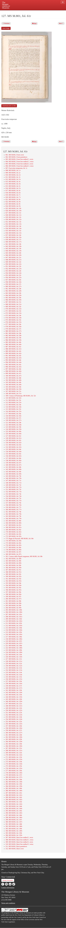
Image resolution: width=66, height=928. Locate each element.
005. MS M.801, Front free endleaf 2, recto (19, 164)
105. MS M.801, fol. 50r (13, 387)
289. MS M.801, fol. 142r (14, 797)
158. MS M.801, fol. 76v (13, 505)
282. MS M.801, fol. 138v (14, 782)
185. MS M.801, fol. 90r (13, 565)
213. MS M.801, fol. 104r (14, 628)
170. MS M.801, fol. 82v (13, 532)
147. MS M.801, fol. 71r (13, 480)
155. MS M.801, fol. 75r (13, 498)
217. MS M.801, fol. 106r (14, 637)
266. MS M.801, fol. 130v (14, 746)
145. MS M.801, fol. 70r (13, 476)
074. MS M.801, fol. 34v (13, 318)
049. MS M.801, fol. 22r (13, 262)
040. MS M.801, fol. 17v (13, 242)
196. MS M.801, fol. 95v (13, 590)
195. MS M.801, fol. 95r (13, 587)
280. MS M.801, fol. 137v (14, 777)
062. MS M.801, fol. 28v (13, 291)
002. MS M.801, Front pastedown (16, 157)
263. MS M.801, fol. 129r (14, 739)
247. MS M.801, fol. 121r (14, 704)
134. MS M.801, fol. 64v (13, 451)
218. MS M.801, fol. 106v (14, 639)
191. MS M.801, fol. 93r (13, 579)
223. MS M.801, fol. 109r (14, 650)
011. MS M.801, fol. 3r (13, 177)
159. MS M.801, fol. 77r (13, 507)
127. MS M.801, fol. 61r (13, 436)
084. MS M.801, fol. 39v (13, 340)
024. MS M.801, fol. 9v (13, 206)
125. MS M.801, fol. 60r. (14, 431)
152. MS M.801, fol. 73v (13, 492)
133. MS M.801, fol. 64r (13, 449)
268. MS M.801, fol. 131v (14, 750)
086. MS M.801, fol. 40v (13, 344)
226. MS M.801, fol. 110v (14, 657)
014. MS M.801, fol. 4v (13, 184)
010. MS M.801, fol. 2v (13, 175)
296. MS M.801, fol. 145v (14, 813)
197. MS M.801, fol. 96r (13, 592)
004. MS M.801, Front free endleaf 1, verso (19, 161)
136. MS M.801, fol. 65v (13, 456)
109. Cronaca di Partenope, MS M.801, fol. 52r (21, 396)
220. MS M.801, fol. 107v (14, 643)
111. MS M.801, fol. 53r (13, 400)
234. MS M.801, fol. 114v (14, 675)
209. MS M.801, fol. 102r (14, 619)
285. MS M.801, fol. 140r (14, 788)
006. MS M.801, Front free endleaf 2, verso (19, 166)
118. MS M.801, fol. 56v (13, 416)
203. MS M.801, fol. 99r (13, 605)
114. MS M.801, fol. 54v (13, 407)
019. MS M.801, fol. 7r (13, 195)
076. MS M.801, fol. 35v (13, 322)
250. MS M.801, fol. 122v (14, 710)
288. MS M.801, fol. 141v (14, 795)
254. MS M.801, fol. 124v (14, 719)
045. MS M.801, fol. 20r (13, 253)
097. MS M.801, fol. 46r (13, 369)
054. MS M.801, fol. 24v (13, 273)
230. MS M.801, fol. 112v (14, 666)
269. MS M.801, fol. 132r (14, 753)
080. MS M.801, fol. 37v (13, 331)
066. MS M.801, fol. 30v (13, 300)
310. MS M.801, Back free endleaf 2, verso (19, 844)
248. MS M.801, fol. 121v (14, 706)
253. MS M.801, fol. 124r (14, 717)
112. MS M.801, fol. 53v (13, 402)
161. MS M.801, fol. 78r (13, 512)
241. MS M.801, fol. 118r (14, 690)
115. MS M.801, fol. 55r (13, 409)
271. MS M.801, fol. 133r (14, 757)
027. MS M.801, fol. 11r (13, 213)
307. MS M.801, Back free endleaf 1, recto (19, 837)
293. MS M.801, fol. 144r (14, 806)
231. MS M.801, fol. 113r (14, 668)
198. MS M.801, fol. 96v (13, 594)
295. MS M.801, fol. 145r (14, 811)
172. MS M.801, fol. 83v (13, 536)
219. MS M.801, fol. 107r (14, 641)
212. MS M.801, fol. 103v (14, 625)
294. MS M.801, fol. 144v (14, 808)
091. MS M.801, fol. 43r (13, 356)
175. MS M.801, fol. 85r (13, 543)
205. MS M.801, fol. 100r (14, 610)
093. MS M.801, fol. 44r (13, 360)
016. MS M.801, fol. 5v (13, 188)
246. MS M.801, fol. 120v (14, 701)
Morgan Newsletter (7, 880)
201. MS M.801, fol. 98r (13, 601)
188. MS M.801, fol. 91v (13, 572)
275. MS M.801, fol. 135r (14, 766)
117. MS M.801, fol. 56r (13, 414)
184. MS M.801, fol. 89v (13, 563)
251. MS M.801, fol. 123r (14, 712)
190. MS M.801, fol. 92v (13, 576)
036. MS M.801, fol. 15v (13, 233)
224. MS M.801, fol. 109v (14, 652)
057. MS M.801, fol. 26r (13, 280)
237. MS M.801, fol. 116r (14, 681)
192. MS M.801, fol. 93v (13, 581)
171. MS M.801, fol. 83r (13, 534)
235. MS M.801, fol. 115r (14, 677)
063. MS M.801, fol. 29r (13, 293)
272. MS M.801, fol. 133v (14, 759)
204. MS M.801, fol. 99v (13, 608)
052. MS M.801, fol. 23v (13, 269)
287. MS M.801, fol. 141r (14, 793)
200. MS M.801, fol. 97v (13, 599)
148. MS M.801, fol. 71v (13, 483)
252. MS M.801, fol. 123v (14, 715)
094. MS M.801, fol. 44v (13, 362)
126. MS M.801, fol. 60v (13, 434)
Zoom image (5, 28)
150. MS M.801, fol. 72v (13, 487)
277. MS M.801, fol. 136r (14, 770)
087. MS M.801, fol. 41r (13, 347)
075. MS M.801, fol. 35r (13, 320)
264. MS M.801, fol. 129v (14, 741)
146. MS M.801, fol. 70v (13, 478)
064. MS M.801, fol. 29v (13, 295)
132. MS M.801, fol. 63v (13, 447)
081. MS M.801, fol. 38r (13, 333)
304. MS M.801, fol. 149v (14, 831)
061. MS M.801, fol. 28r (13, 289)
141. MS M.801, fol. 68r (13, 467)
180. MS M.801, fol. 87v (13, 554)
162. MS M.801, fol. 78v (13, 514)
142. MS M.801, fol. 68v (13, 469)
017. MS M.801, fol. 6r (13, 190)
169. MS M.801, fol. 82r (13, 530)
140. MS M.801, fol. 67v (13, 465)
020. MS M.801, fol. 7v (13, 197)
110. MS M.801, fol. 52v (13, 398)
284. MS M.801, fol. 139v (14, 786)
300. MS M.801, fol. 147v (14, 822)
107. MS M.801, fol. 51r (13, 391)
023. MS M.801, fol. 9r (13, 204)
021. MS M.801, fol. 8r (13, 199)
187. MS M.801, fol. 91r (13, 570)
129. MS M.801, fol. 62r (13, 440)
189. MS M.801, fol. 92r (13, 574)
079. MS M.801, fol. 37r (13, 329)
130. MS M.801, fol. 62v (13, 442)
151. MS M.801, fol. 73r (13, 489)
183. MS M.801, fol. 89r (13, 561)
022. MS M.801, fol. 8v (13, 202)
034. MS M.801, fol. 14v (13, 228)
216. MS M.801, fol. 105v (14, 634)
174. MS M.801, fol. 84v (13, 541)
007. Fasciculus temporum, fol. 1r (16, 168)
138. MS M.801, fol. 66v (13, 460)
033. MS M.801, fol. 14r (13, 226)
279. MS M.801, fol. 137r (14, 775)
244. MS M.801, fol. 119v (14, 697)
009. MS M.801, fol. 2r (13, 173)
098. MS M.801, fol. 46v (13, 371)
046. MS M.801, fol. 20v (13, 255)
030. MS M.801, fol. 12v (13, 219)
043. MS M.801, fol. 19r (13, 248)
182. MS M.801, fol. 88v (13, 559)
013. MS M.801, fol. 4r (13, 181)
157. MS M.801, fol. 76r (13, 503)
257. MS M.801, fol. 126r (14, 726)
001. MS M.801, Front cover (15, 155)
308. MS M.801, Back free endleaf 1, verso (19, 840)
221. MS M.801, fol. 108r (14, 646)
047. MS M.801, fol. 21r (13, 257)
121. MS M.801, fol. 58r (13, 422)
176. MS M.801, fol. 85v (13, 545)
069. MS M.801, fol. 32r (13, 306)
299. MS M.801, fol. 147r (14, 820)
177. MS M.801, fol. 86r (13, 547)
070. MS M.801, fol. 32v (13, 309)
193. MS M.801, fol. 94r (13, 583)
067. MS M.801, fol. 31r (13, 302)
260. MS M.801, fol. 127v (14, 733)
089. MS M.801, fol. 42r (13, 351)
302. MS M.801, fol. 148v (14, 826)
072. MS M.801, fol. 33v (13, 313)
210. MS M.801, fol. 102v (14, 621)
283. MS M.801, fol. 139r (14, 784)
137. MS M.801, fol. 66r (13, 458)
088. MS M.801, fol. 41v (13, 349)
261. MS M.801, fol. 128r (14, 735)
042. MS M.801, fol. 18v (13, 246)
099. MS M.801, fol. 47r (13, 373)
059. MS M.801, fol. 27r (13, 284)
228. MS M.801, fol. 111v (14, 661)
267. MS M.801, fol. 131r (14, 748)
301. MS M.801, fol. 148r (14, 824)
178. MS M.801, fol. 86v (13, 550)
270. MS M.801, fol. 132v (14, 755)
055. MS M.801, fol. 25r (13, 275)
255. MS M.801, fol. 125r (14, 721)
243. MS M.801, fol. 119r (14, 695)
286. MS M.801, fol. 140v (14, 791)
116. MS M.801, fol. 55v (13, 411)
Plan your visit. (11, 12)
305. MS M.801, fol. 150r (14, 833)
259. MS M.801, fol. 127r (14, 730)
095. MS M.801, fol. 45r (13, 364)
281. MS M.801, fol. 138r (14, 779)
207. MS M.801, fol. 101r (14, 614)
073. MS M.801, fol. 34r (13, 315)
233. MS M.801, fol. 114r (14, 672)
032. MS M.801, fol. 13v (13, 224)
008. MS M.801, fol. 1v (13, 170)
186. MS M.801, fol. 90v (13, 567)
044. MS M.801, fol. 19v (13, 251)
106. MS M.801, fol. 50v (13, 389)
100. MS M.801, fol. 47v (13, 376)
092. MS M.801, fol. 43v (13, 358)
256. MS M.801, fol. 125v (14, 724)
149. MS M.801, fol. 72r (13, 485)
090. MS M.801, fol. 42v (13, 353)
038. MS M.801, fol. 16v (13, 237)
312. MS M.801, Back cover (15, 849)
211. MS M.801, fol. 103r (14, 623)
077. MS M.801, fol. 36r (13, 324)
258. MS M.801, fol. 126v (14, 728)
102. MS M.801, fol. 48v (13, 380)
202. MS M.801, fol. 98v (13, 603)
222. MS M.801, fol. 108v (14, 648)
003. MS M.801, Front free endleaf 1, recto (19, 159)
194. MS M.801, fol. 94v (13, 585)
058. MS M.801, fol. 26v (13, 282)
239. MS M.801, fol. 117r (14, 686)
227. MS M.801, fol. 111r (14, 659)
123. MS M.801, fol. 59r (13, 427)
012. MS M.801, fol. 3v (13, 179)
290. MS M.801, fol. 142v (14, 799)
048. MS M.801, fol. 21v (13, 260)
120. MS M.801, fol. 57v (13, 420)
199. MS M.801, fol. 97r (13, 596)
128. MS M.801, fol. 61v (13, 438)
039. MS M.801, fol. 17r (13, 239)
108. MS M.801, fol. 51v (13, 393)
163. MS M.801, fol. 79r (13, 516)
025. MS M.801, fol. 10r (13, 208)
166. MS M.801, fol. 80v (13, 523)
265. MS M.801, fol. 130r (14, 744)
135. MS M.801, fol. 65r (13, 454)
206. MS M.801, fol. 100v (14, 612)
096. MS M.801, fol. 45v (13, 367)
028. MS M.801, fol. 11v (13, 215)
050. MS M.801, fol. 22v (13, 264)
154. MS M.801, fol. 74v (13, 496)
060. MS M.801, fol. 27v (13, 286)
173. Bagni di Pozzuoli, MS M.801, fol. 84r (19, 538)
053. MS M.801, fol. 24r (13, 271)
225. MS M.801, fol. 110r (14, 654)
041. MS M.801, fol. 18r (13, 244)
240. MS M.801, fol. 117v (14, 688)
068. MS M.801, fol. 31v (13, 304)
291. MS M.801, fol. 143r (14, 802)
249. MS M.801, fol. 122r (14, 708)
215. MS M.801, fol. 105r (14, 632)
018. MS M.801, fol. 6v (13, 193)
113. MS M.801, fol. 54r (13, 405)
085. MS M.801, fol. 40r (13, 342)
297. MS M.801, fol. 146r (14, 815)
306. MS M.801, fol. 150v (14, 835)
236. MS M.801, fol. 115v (14, 679)
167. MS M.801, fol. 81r (13, 525)
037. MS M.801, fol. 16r (13, 235)
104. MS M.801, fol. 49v (13, 384)
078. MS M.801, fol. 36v (13, 326)
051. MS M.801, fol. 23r (13, 266)
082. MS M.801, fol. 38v (13, 335)
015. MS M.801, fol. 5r (13, 186)
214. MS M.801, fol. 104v (14, 630)
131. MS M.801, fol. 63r (13, 445)
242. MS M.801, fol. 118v (14, 692)
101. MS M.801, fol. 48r (13, 378)
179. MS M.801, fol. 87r (13, 552)
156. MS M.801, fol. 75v (13, 501)
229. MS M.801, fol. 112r (14, 663)
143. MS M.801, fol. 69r (13, 472)
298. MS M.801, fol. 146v (14, 817)
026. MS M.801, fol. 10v (13, 211)
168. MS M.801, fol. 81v (13, 527)
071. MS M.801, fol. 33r (13, 311)
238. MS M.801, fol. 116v (14, 683)
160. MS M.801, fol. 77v (13, 509)
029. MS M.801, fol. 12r (13, 217)
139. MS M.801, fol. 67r (13, 463)
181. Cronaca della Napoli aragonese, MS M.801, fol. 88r (24, 556)
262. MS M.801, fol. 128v (14, 737)
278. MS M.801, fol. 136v (14, 773)
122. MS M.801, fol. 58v (13, 425)
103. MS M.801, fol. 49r (13, 382)
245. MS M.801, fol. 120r (14, 699)
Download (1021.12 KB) (9, 105)
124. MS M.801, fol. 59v (13, 429)
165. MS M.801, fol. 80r (13, 521)
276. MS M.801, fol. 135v (14, 768)
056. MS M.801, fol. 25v (13, 277)
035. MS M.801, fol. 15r (13, 231)
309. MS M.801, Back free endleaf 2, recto (19, 842)
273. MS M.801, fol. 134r (14, 762)
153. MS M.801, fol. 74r (13, 494)
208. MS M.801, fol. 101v (14, 617)
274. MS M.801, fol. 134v (14, 764)
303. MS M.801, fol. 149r (14, 829)
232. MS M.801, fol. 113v (14, 670)
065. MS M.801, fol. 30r (13, 297)
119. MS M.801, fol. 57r (13, 418)
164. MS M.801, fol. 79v (13, 518)
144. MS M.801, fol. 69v (13, 474)
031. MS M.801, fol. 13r (13, 222)
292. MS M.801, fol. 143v (14, 804)
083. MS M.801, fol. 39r (13, 338)
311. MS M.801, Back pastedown (16, 846)
